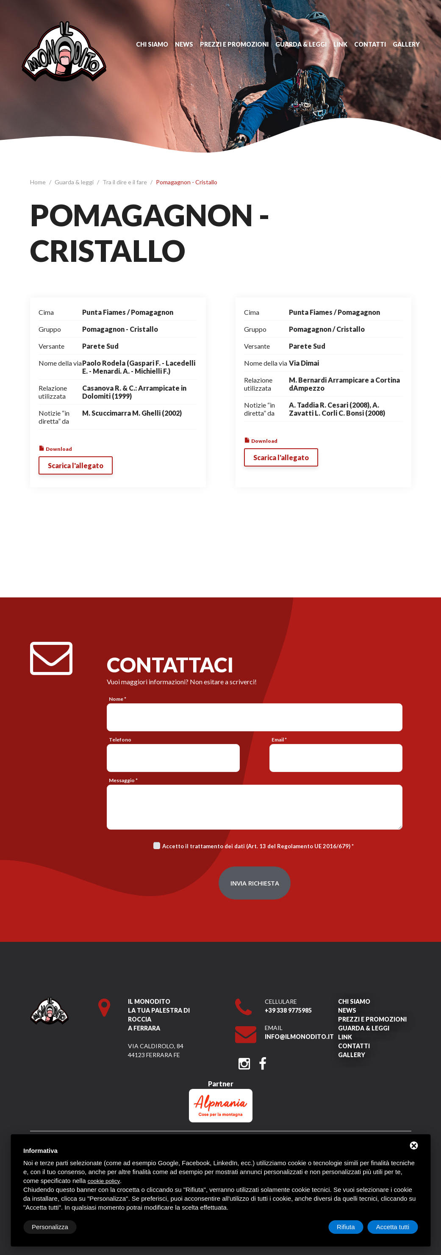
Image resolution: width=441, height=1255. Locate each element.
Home (38, 182)
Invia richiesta (254, 883)
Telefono (120, 739)
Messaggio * (123, 780)
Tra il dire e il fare (125, 182)
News (184, 44)
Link (340, 44)
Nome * (117, 699)
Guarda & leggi (301, 44)
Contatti (370, 44)
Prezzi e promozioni (234, 44)
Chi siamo (152, 44)
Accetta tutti (392, 1226)
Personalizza (50, 1226)
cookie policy (104, 1181)
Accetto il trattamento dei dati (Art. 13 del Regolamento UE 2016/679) (256, 846)
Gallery (406, 44)
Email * (279, 739)
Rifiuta (346, 1226)
